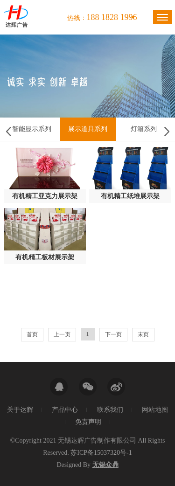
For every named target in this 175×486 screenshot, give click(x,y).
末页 (143, 334)
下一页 (113, 334)
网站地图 (155, 409)
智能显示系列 (31, 128)
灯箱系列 (144, 128)
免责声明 (88, 421)
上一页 (62, 334)
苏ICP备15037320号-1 (101, 452)
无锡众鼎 (105, 464)
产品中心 (65, 409)
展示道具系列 (87, 128)
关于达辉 (20, 409)
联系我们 (110, 409)
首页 (32, 334)
